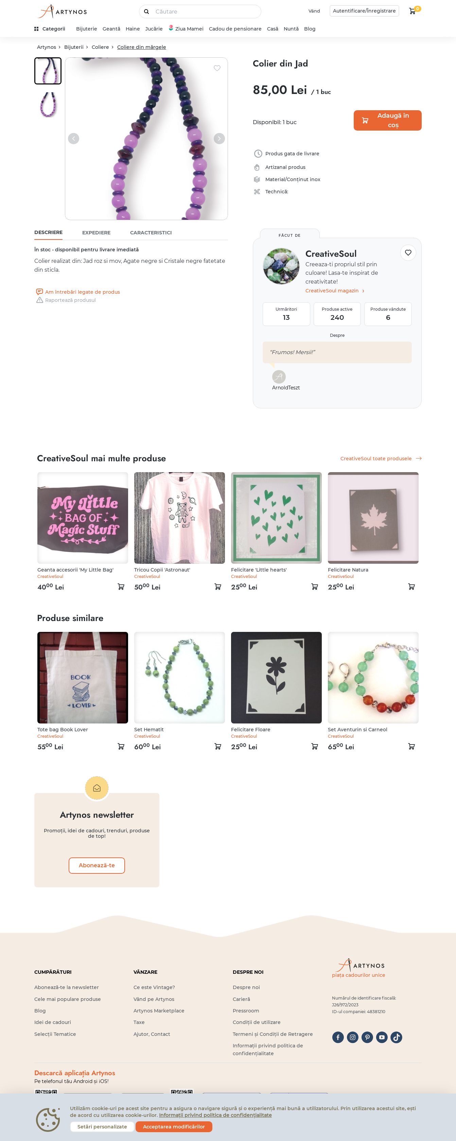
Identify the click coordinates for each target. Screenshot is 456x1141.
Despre (337, 335)
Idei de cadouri (52, 1022)
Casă (272, 29)
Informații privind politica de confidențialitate (215, 1115)
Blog (310, 29)
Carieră (241, 999)
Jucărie (154, 29)
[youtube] (382, 1037)
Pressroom (246, 1011)
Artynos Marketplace (159, 1011)
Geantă (111, 29)
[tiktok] (396, 1037)
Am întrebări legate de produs (77, 292)
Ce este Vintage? (154, 987)
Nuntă (291, 29)
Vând (314, 11)
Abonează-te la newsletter (66, 987)
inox (315, 179)
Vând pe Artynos (154, 999)
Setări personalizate (102, 1127)
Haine (133, 29)
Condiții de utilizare (257, 1022)
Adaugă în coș (385, 120)
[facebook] (338, 1037)
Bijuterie (86, 29)
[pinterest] (367, 1037)
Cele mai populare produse (67, 999)
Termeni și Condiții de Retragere (273, 1034)
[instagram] (352, 1037)
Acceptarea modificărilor (174, 1127)
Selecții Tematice (55, 1034)
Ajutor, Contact (152, 1034)
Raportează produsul (65, 300)
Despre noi (246, 987)
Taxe (139, 1022)
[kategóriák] (52, 29)
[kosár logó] (412, 11)
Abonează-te (97, 865)
